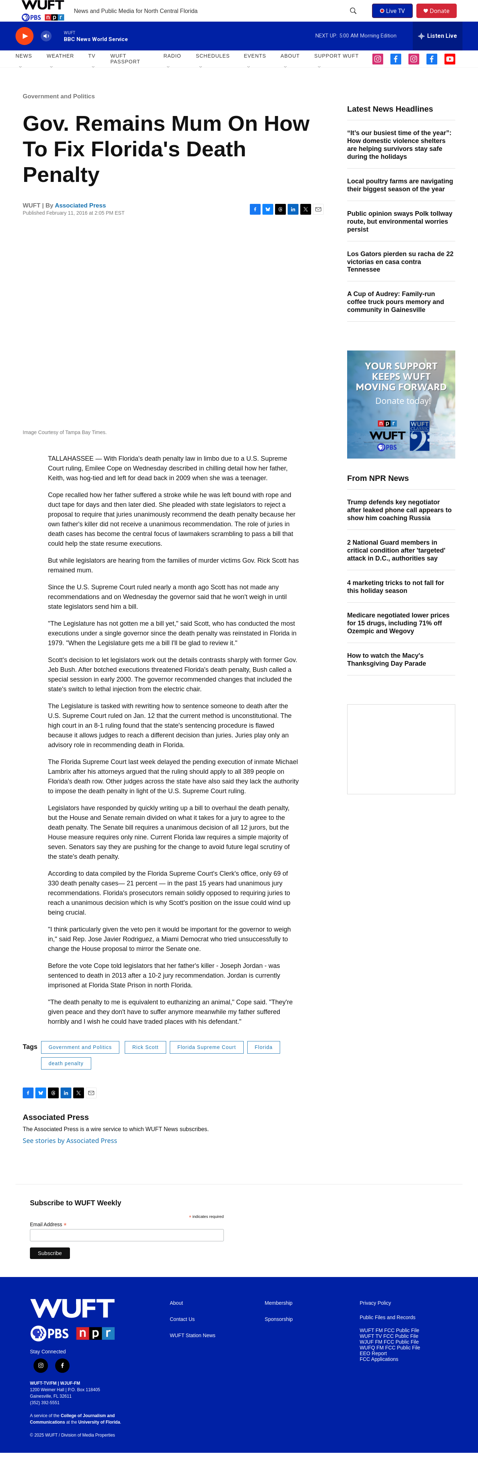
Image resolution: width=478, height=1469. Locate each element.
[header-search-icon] (354, 19)
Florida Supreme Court (206, 1063)
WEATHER (60, 72)
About (176, 1319)
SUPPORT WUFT (336, 72)
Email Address (48, 1240)
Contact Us (182, 1335)
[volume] (46, 52)
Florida (264, 1063)
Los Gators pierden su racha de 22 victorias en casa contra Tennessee (400, 278)
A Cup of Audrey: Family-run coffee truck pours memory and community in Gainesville (395, 318)
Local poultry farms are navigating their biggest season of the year (400, 201)
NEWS (24, 72)
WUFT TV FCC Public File (389, 1352)
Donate (444, 19)
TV (92, 72)
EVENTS (255, 72)
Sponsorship (279, 1335)
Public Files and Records (388, 1333)
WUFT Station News (193, 1351)
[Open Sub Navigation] (21, 83)
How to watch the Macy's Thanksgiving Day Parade (386, 675)
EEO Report (373, 1369)
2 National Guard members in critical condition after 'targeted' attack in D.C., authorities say (396, 566)
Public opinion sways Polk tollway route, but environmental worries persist (399, 237)
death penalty (66, 1079)
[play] (24, 52)
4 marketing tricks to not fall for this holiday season (395, 603)
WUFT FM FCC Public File (389, 1346)
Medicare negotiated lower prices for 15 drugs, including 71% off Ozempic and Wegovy (398, 639)
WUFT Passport (125, 75)
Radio (172, 72)
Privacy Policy (375, 1319)
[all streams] (437, 52)
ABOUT (290, 72)
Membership (278, 1319)
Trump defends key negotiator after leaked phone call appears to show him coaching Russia (399, 526)
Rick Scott (145, 1063)
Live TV (394, 18)
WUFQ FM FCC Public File (390, 1364)
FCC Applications (379, 1375)
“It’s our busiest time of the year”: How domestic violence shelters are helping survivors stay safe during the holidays (399, 161)
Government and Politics (59, 112)
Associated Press (80, 221)
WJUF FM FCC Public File (389, 1358)
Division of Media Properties (88, 1451)
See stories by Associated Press (70, 1156)
